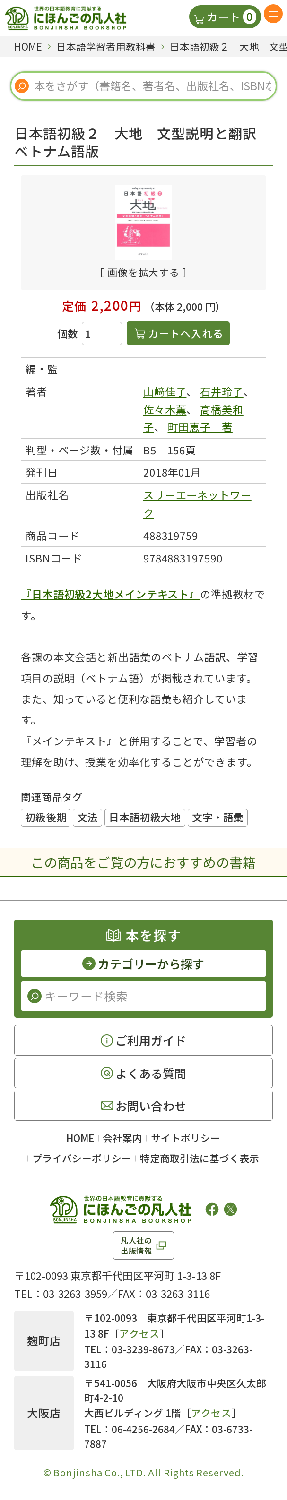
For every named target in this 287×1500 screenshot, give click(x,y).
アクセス (139, 1333)
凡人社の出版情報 (136, 1245)
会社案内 (122, 1138)
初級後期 (45, 817)
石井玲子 (222, 391)
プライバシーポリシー (81, 1158)
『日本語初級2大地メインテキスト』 (110, 593)
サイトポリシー (185, 1138)
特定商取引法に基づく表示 (199, 1158)
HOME (80, 1138)
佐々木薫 (165, 409)
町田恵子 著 (200, 426)
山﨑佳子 (165, 391)
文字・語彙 (218, 817)
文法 (87, 817)
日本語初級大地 (145, 817)
